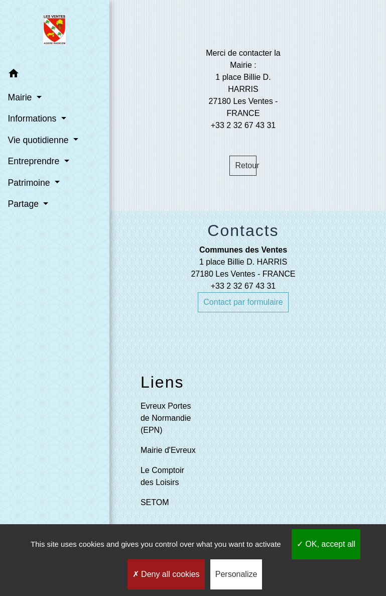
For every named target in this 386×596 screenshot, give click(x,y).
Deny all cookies (166, 574)
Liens (162, 382)
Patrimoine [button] (30, 182)
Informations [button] (33, 118)
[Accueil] (50, 31)
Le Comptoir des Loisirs (162, 476)
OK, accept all (326, 544)
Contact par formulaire (243, 302)
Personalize (236, 574)
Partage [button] (24, 204)
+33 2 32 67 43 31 (243, 286)
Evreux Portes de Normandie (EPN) (166, 418)
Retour (245, 165)
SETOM (155, 502)
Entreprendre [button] (35, 161)
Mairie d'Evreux (168, 450)
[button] (50, 74)
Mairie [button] (21, 97)
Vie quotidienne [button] (39, 140)
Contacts (243, 230)
